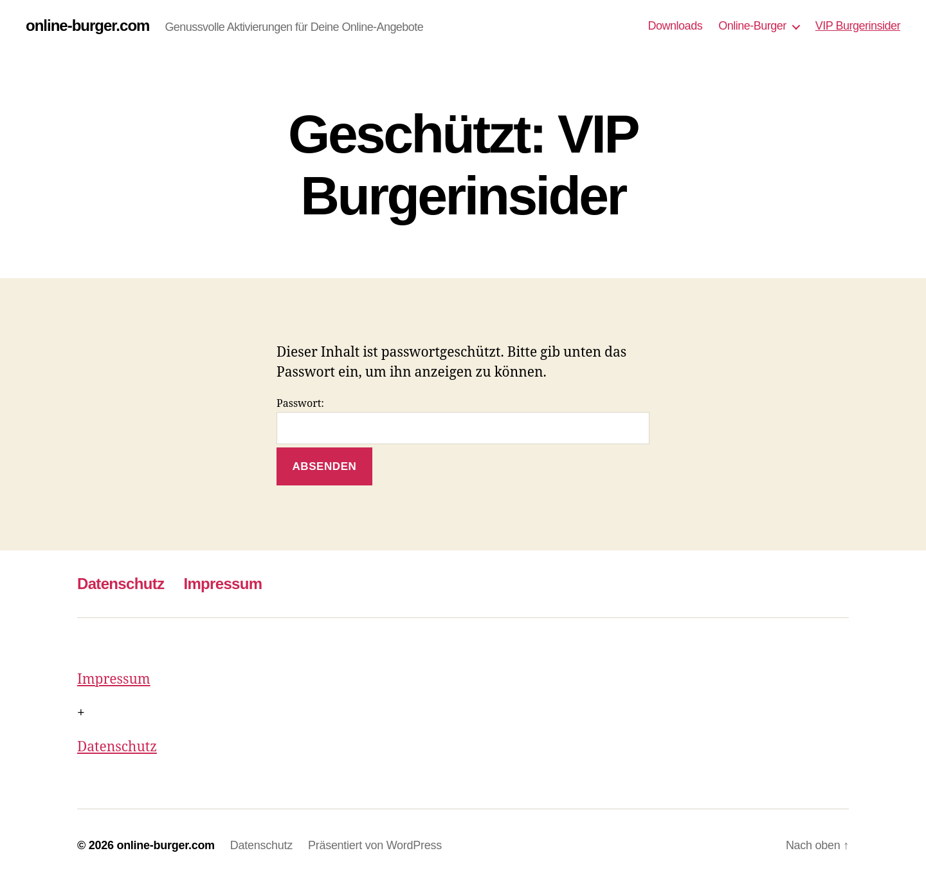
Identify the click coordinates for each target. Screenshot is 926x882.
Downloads (675, 25)
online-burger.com (87, 25)
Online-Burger (752, 25)
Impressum (222, 583)
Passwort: (463, 420)
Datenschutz (120, 583)
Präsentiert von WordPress (375, 845)
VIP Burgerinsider (857, 25)
